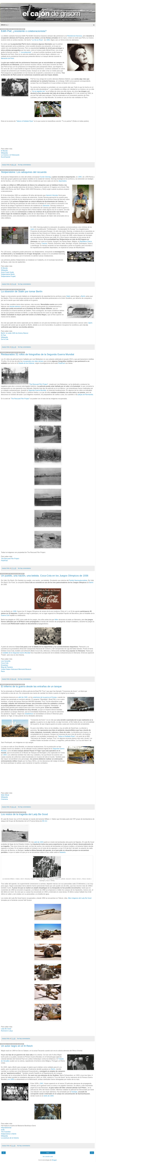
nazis (32, 229)
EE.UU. (44, 821)
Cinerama (4, 799)
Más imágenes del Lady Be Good (79, 898)
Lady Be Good (6, 1029)
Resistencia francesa (74, 36)
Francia (44, 243)
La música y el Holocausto (10, 155)
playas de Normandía (85, 394)
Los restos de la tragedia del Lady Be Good (24, 814)
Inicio (47, 1152)
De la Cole (4, 339)
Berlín (83, 296)
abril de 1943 (38, 842)
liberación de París (7, 58)
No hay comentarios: (24, 165)
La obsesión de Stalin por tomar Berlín (21, 291)
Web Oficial (5, 795)
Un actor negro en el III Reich (17, 1046)
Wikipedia (4, 153)
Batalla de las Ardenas (26, 363)
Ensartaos (4, 665)
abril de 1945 (23, 697)
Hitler (56, 619)
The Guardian (6, 1132)
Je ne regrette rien (38, 91)
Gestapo (74, 1092)
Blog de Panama (7, 667)
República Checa (86, 241)
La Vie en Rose (37, 40)
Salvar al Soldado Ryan (25, 121)
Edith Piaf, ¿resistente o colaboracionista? (23, 31)
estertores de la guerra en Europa (45, 697)
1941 (41, 1083)
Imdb (2, 1130)
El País (3, 335)
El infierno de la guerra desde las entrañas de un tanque (31, 686)
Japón (90, 323)
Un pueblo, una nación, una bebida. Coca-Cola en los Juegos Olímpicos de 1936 (44, 575)
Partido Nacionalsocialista (78, 580)
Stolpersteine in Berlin (8, 1134)
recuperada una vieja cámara (33, 361)
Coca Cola (4, 663)
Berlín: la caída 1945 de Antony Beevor (14, 333)
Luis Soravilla (5, 661)
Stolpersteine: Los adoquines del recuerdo (24, 172)
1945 (48, 40)
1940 (80, 177)
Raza (3, 671)
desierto (62, 852)
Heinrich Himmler (52, 195)
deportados (63, 181)
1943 (5, 755)
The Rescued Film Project (38, 384)
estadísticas (29, 714)
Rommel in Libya (7, 1031)
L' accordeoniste (25, 52)
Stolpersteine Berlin (8, 274)
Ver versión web (48, 1156)
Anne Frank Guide (7, 272)
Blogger (54, 1160)
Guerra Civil (5, 615)
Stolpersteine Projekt (8, 276)
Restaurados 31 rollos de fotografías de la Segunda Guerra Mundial (37, 354)
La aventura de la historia (10, 1138)
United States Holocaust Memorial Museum (16, 669)
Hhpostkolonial (6, 1127)
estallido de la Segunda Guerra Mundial (16, 653)
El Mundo (4, 151)
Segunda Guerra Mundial (37, 390)
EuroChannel (5, 157)
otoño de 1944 (48, 1096)
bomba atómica (15, 306)
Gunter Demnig (45, 177)
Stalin (68, 296)
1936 (14, 611)
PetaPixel (61, 363)
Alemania (46, 205)
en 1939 (11, 1079)
